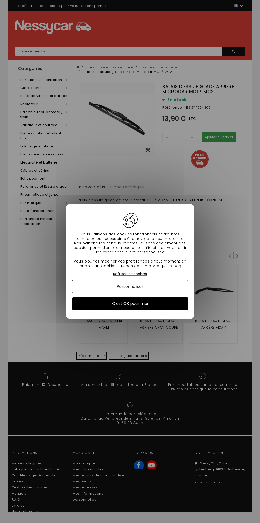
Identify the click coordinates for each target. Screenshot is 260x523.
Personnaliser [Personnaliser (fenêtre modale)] (130, 286)
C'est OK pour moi (130, 303)
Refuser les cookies (130, 274)
